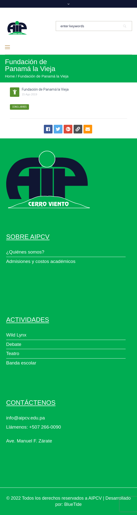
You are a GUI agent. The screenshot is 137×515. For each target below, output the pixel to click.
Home (10, 76)
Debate (13, 344)
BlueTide (73, 504)
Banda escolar (21, 362)
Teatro (12, 353)
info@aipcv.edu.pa (25, 417)
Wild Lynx (16, 334)
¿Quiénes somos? (25, 252)
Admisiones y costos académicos (41, 261)
